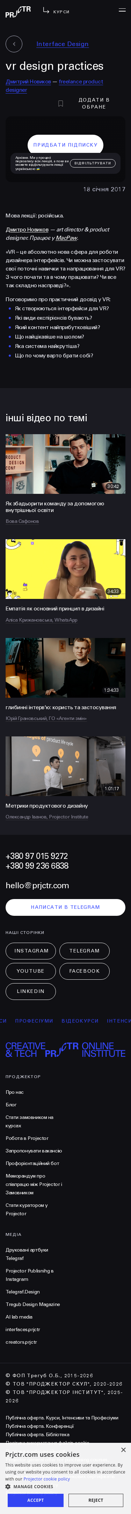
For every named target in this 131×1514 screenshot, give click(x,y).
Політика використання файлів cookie (47, 1443)
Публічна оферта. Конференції (40, 1426)
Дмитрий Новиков (28, 81)
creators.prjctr (21, 1342)
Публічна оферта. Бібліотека (37, 1435)
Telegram (84, 951)
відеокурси (88, 1021)
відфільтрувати (92, 163)
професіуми (42, 1021)
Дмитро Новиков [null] (27, 229)
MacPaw (66, 238)
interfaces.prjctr (23, 1330)
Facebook (84, 971)
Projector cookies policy (32, 1485)
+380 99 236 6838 (37, 866)
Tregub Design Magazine (33, 1304)
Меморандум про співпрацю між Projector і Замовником (34, 1184)
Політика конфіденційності (35, 1451)
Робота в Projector (27, 1138)
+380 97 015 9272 (37, 856)
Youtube (31, 971)
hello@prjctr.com (37, 886)
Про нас (15, 1092)
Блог (11, 1105)
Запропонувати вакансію (34, 1151)
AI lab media (19, 1317)
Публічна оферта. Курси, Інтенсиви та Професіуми (62, 1418)
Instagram (31, 951)
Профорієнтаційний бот (32, 1163)
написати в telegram (65, 907)
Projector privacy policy (31, 1493)
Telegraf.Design (23, 1292)
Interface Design (62, 44)
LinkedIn (30, 991)
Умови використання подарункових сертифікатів (60, 1476)
